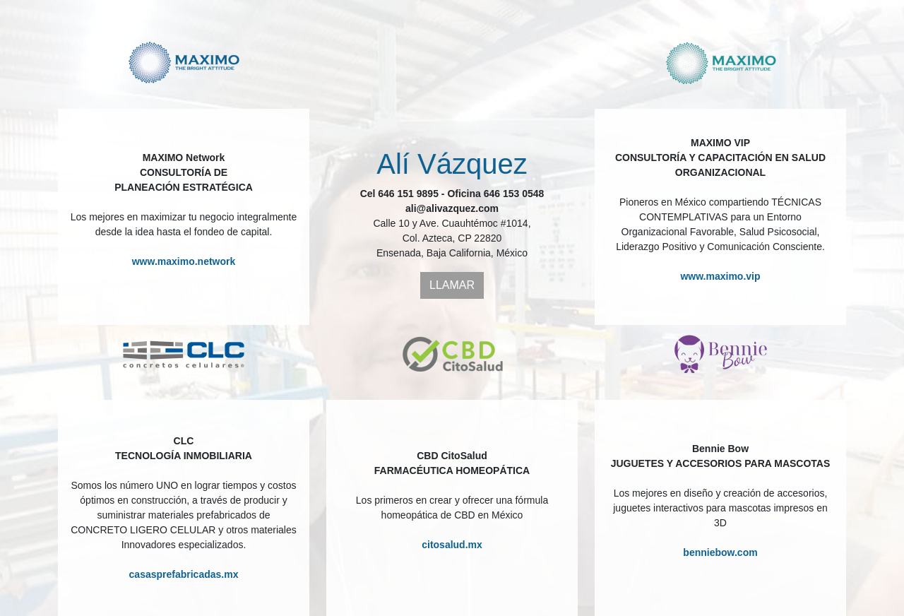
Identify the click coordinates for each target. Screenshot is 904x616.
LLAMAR (452, 285)
